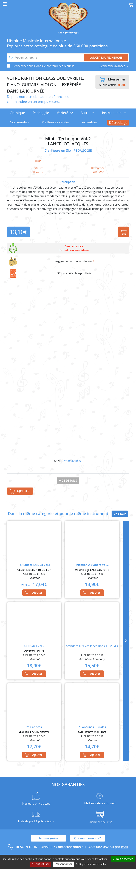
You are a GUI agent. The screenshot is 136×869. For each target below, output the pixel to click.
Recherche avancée (112, 66)
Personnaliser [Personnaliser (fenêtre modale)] (63, 864)
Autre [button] (87, 112)
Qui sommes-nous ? (87, 838)
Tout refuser (40, 864)
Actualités (90, 122)
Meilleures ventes (55, 122)
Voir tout (120, 514)
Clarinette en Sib (58, 150)
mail (124, 847)
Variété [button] (65, 112)
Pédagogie (41, 112)
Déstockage (118, 122)
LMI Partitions (68, 33)
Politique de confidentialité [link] (91, 864)
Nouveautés (19, 122)
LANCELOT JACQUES (68, 143)
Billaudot (37, 172)
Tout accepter (123, 858)
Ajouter (123, 231)
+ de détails (68, 481)
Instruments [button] (114, 112)
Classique (17, 112)
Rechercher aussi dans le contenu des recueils (43, 66)
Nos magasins (48, 838)
